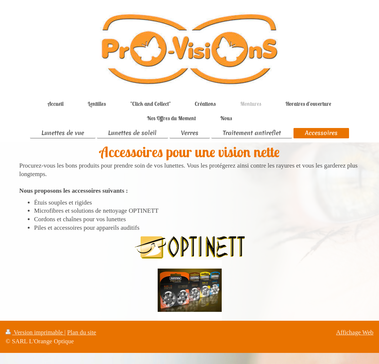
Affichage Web (354, 332)
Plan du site (81, 332)
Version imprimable (35, 332)
